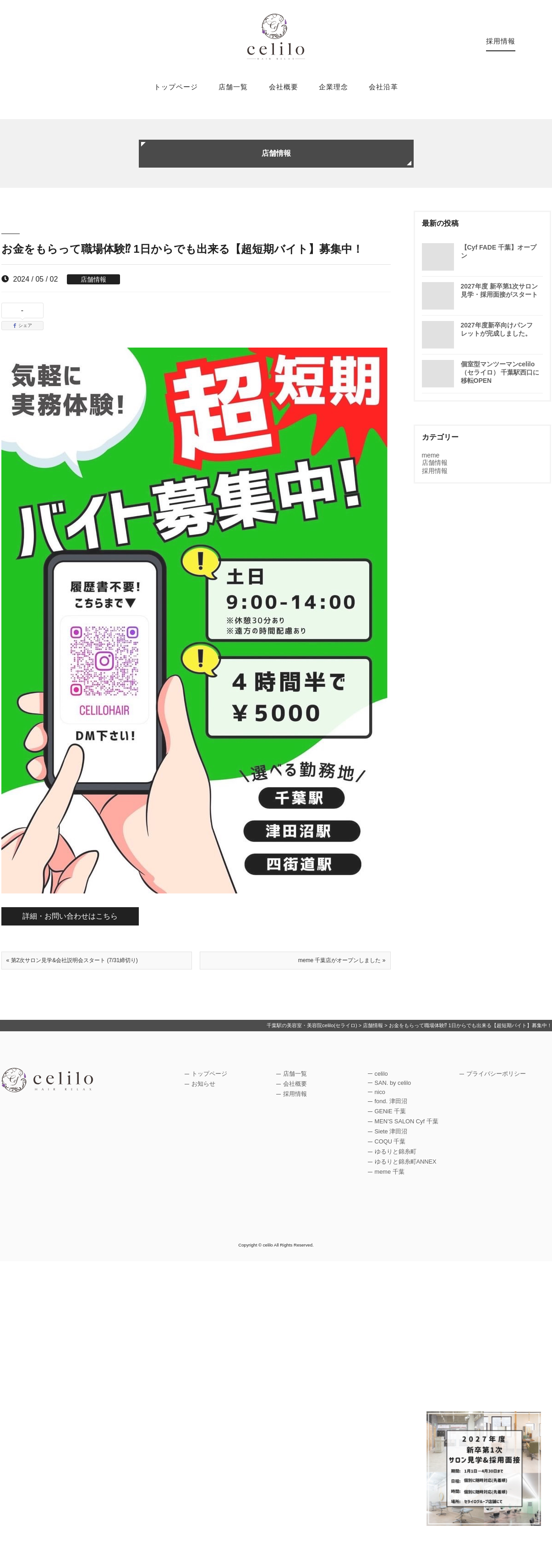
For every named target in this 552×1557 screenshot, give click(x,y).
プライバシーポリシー (496, 1073)
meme (431, 455)
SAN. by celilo (393, 1082)
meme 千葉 (389, 1171)
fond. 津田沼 (391, 1101)
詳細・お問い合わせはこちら (70, 916)
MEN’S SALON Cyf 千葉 (406, 1121)
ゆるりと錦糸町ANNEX (406, 1161)
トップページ (176, 87)
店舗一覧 (233, 87)
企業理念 (333, 87)
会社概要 (283, 87)
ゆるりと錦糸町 (395, 1151)
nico (380, 1092)
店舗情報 (93, 279)
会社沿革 (383, 87)
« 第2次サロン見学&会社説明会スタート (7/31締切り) (72, 960)
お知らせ (203, 1083)
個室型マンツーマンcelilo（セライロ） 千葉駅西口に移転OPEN (500, 372)
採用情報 (500, 41)
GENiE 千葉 (390, 1111)
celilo (381, 1073)
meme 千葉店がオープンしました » (342, 960)
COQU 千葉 (390, 1141)
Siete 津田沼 (391, 1131)
